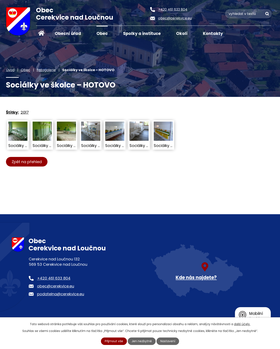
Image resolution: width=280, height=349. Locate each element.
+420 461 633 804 (53, 278)
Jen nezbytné (142, 341)
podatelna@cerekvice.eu (60, 294)
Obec (102, 33)
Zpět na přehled (27, 161)
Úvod (41, 33)
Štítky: (12, 112)
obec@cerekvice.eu (55, 286)
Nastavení (167, 341)
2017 (25, 112)
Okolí (182, 33)
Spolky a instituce (142, 33)
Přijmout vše (114, 341)
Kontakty (213, 33)
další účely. (242, 324)
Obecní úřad (68, 33)
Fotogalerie (46, 70)
